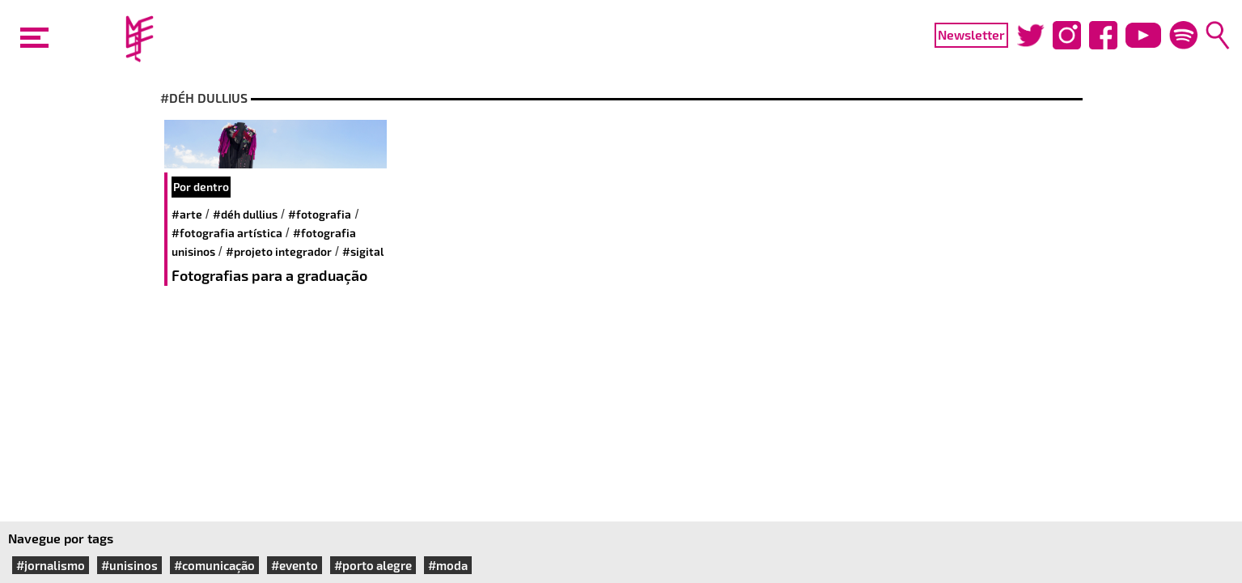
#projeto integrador (279, 251)
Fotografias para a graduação (269, 275)
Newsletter (971, 34)
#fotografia (319, 214)
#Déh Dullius (245, 214)
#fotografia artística (227, 233)
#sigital (363, 251)
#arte (187, 214)
